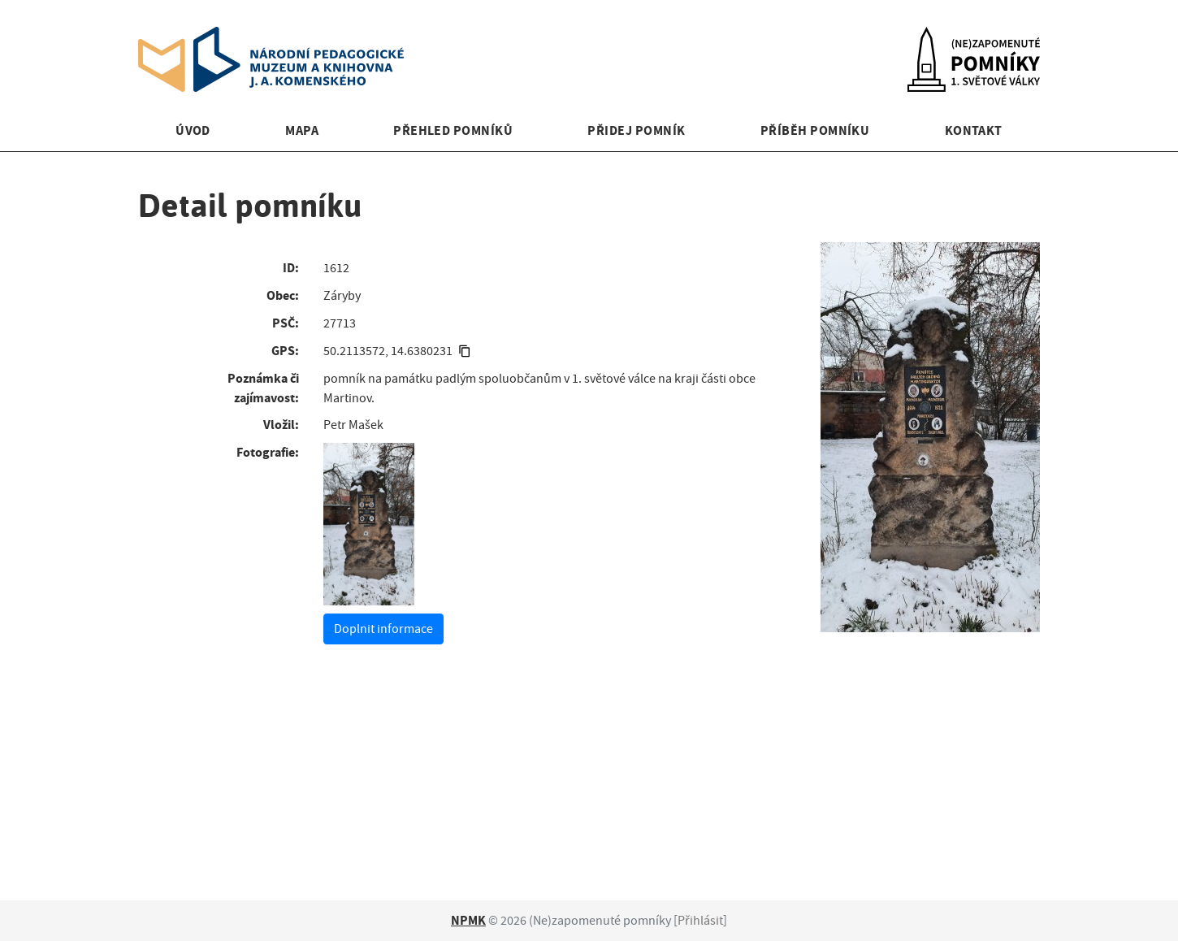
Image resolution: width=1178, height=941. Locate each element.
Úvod (192, 130)
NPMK (468, 920)
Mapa (301, 130)
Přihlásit (700, 921)
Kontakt (974, 130)
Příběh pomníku (815, 130)
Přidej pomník (636, 130)
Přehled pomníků (453, 130)
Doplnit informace (383, 629)
